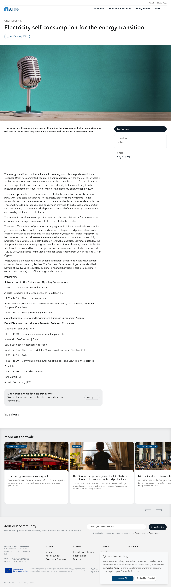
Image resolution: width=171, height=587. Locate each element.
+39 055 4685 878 (19, 562)
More (158, 9)
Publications (79, 556)
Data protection (155, 533)
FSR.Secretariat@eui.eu (21, 558)
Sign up (92, 397)
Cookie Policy (112, 568)
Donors (77, 559)
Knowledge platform (84, 552)
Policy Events (143, 9)
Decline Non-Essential (146, 578)
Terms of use (140, 533)
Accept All (122, 578)
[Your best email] (116, 527)
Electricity (76, 446)
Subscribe (157, 527)
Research (99, 9)
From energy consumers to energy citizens (30, 476)
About (151, 3)
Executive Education (56, 559)
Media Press (162, 3)
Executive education (120, 9)
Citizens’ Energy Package (16, 446)
